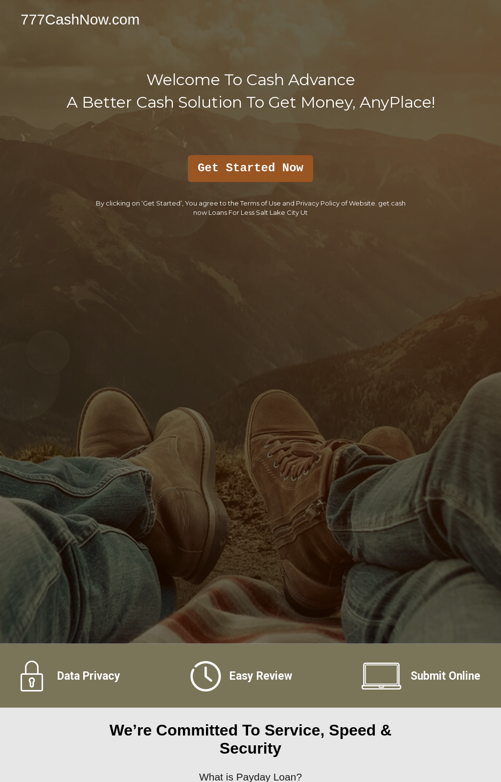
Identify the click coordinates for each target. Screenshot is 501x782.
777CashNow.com (80, 19)
